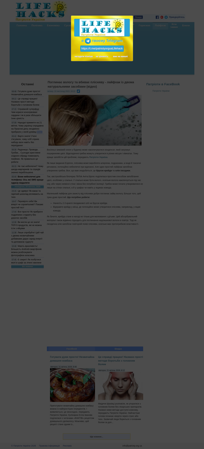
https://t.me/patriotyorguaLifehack (102, 48)
